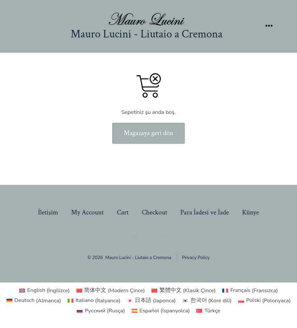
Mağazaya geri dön (149, 133)
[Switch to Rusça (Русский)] (100, 310)
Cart (123, 212)
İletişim (48, 212)
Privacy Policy (196, 257)
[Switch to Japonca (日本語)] (151, 300)
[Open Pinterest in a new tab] (176, 236)
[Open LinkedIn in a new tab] (163, 236)
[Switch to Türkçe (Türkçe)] (208, 310)
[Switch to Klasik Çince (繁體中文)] (183, 290)
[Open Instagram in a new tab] (150, 236)
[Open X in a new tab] (135, 236)
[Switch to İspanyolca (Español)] (160, 310)
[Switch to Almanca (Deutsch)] (33, 300)
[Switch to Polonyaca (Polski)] (264, 300)
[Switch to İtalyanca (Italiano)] (94, 300)
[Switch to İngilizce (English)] (44, 290)
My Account (87, 212)
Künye (250, 212)
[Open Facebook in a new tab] (120, 236)
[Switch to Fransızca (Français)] (250, 290)
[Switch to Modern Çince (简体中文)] (110, 290)
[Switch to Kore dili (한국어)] (207, 300)
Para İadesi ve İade (204, 212)
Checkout (154, 212)
